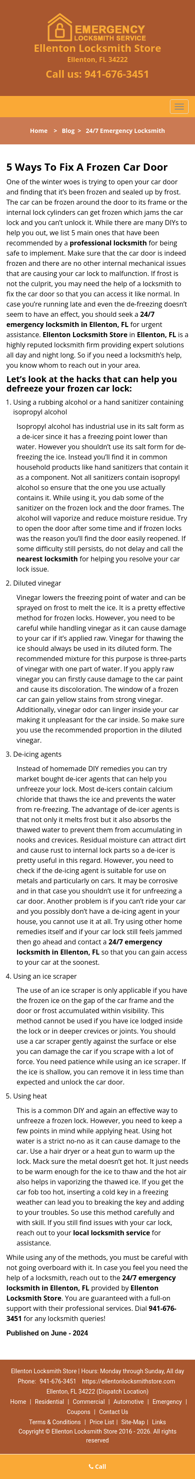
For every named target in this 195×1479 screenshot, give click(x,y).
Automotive (128, 1401)
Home (39, 131)
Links (159, 1422)
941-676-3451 (117, 74)
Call (97, 1466)
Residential (49, 1401)
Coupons (78, 1412)
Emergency (167, 1401)
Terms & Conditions (55, 1422)
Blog (68, 131)
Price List (102, 1422)
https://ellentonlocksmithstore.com (128, 1381)
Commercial (89, 1401)
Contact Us (113, 1412)
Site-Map (133, 1422)
